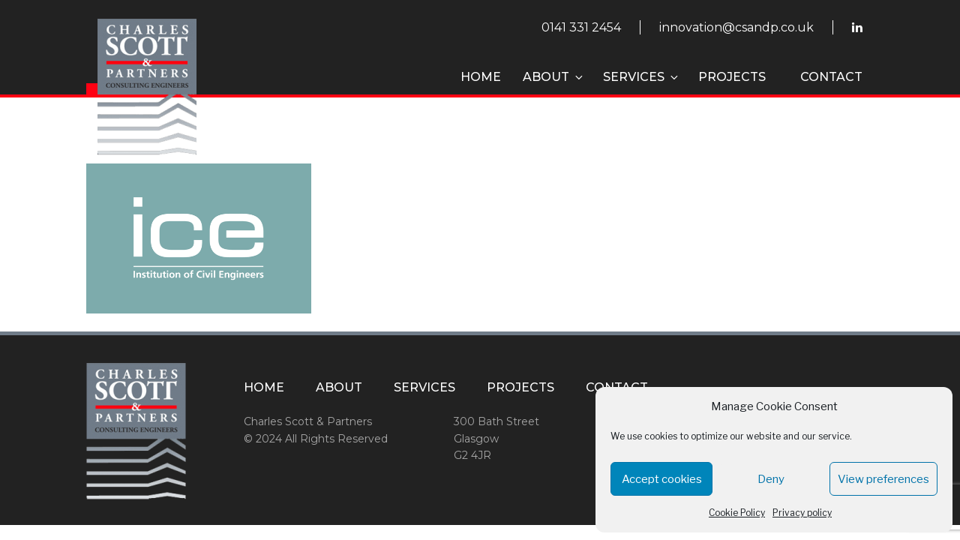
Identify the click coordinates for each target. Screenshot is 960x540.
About (554, 77)
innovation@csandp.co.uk (736, 27)
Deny (771, 479)
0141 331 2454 (581, 27)
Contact (831, 77)
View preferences (883, 479)
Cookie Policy (737, 512)
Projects (732, 77)
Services (641, 77)
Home (480, 77)
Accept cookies (662, 479)
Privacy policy (802, 512)
